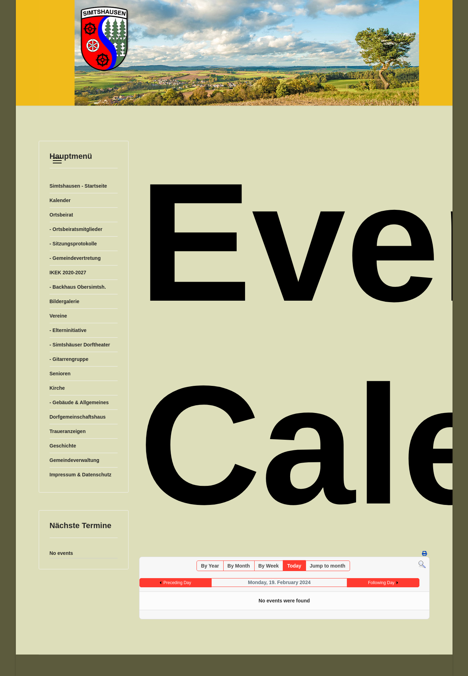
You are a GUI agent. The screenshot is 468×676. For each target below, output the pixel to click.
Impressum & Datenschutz (81, 474)
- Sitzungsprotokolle (73, 243)
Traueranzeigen (68, 431)
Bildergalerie (65, 301)
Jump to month (327, 566)
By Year (210, 566)
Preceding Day (177, 582)
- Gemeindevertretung (75, 258)
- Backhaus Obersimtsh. (78, 287)
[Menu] (57, 160)
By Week (268, 566)
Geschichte (63, 446)
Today (294, 566)
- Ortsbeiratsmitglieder (76, 229)
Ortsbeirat (61, 215)
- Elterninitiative (68, 330)
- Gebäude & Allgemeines (79, 402)
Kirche (57, 388)
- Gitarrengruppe (69, 359)
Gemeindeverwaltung (75, 460)
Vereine (58, 316)
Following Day (381, 582)
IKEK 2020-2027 (68, 272)
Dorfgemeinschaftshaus (78, 417)
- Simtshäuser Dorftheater (80, 345)
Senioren (60, 373)
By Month (238, 566)
